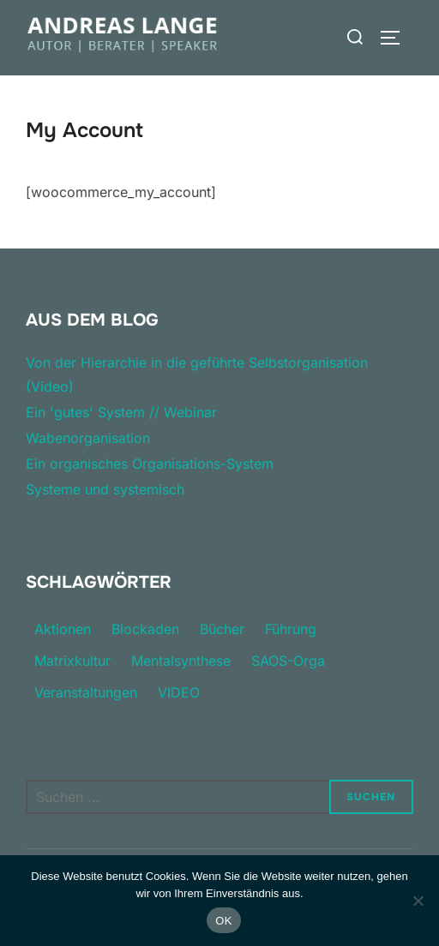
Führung (290, 629)
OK (223, 920)
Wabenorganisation (88, 437)
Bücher (222, 629)
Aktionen (62, 629)
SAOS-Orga (288, 660)
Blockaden (145, 629)
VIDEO (179, 692)
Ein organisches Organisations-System (150, 463)
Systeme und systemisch (105, 489)
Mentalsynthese (181, 660)
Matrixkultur (72, 660)
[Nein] (417, 900)
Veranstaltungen (85, 692)
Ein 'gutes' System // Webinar (121, 412)
